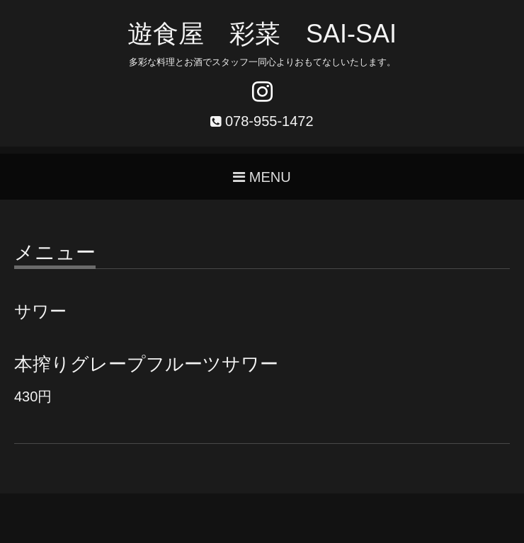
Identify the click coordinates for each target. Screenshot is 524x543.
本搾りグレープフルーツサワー (146, 364)
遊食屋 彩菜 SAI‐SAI (262, 33)
